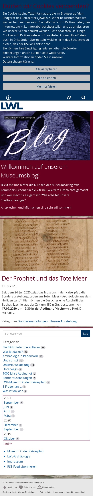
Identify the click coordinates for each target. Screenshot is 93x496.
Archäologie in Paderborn (20, 356)
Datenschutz (45, 492)
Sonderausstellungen (33, 321)
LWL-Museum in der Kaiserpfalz (24, 382)
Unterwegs (10, 369)
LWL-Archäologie (18, 456)
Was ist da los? (13, 352)
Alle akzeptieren (46, 69)
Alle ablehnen (46, 78)
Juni (6, 407)
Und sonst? (10, 360)
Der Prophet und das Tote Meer (44, 278)
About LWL (80, 492)
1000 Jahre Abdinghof (18, 373)
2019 (7, 434)
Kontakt (69, 492)
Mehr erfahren (47, 87)
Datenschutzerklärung (18, 61)
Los (85, 334)
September (11, 403)
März (7, 416)
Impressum (15, 461)
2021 (7, 398)
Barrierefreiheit (9, 492)
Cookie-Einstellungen (27, 492)
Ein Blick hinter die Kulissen (21, 347)
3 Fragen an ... (12, 387)
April (7, 411)
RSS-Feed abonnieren (22, 467)
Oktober (9, 439)
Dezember (11, 425)
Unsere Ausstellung (63, 321)
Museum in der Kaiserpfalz (25, 451)
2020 (7, 420)
